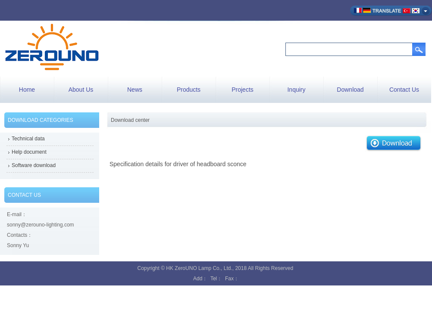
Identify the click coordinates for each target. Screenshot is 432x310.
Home (27, 89)
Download (350, 89)
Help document (29, 152)
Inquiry (296, 89)
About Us (81, 89)
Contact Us (404, 89)
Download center (130, 120)
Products (188, 89)
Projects (243, 89)
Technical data (28, 139)
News (134, 89)
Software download (34, 165)
